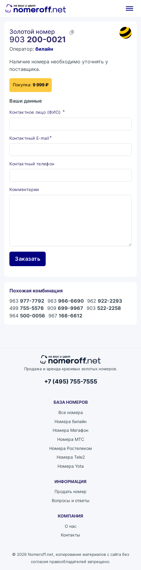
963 (26, 300)
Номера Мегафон (70, 430)
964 (27, 315)
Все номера (70, 412)
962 (104, 300)
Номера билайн (70, 421)
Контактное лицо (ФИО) (35, 112)
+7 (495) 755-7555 (70, 381)
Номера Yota (70, 466)
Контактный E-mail (29, 138)
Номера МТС (70, 439)
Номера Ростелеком (70, 448)
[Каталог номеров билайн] (126, 33)
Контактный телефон (31, 163)
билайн (44, 49)
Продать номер (70, 491)
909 (65, 308)
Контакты (70, 534)
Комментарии (24, 189)
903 (104, 308)
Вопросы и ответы (71, 500)
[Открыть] (129, 8)
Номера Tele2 (71, 457)
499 (26, 308)
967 (65, 315)
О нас (71, 526)
